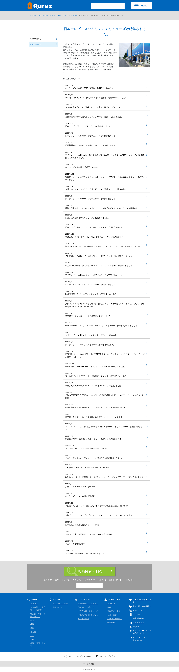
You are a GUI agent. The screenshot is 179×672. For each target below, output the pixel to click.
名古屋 (33, 632)
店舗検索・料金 (90, 571)
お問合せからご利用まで (88, 603)
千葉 (32, 620)
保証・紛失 (112, 615)
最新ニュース (63, 15)
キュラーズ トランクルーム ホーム (42, 15)
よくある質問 (83, 619)
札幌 (32, 624)
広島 (32, 639)
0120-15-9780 (92, 586)
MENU (144, 5)
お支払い (111, 603)
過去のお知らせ (35, 44)
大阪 (32, 636)
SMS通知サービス (114, 619)
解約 (109, 607)
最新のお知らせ (35, 39)
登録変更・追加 (113, 611)
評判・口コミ (58, 607)
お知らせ (74, 15)
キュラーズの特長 (60, 603)
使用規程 (111, 622)
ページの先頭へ (89, 664)
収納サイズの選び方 (86, 607)
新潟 (32, 628)
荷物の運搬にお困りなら (88, 615)
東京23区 (34, 603)
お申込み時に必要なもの (88, 611)
